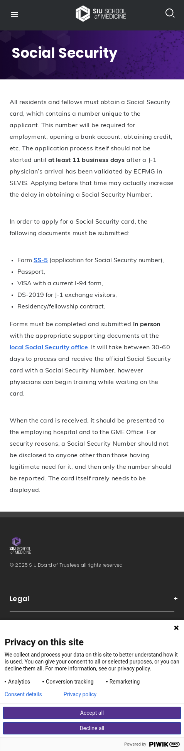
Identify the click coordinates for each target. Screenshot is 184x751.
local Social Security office (49, 348)
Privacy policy (80, 694)
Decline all (92, 728)
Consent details (23, 694)
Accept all (92, 713)
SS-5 (41, 261)
